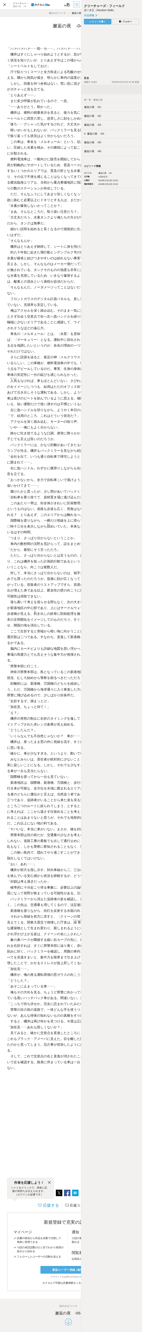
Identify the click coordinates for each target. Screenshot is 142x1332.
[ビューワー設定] (67, 4)
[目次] (77, 4)
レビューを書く (97, 21)
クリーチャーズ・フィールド (104, 6)
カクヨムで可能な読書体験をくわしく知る (68, 1282)
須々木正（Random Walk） (100, 10)
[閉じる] (49, 1182)
